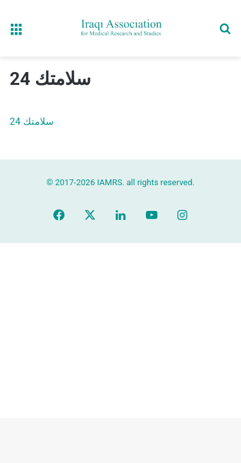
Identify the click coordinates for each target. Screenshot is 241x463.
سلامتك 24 (32, 121)
